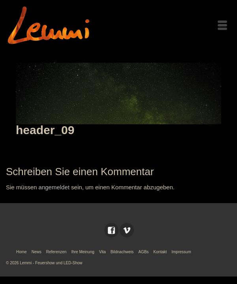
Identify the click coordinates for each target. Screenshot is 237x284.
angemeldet (54, 187)
